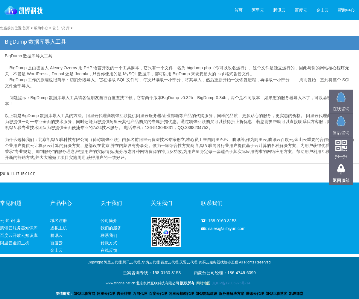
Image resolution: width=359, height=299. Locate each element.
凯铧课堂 (296, 294)
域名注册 (58, 220)
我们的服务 (111, 228)
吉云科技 (124, 294)
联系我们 (109, 235)
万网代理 (140, 294)
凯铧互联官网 (84, 294)
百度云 (301, 10)
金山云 (322, 10)
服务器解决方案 (232, 294)
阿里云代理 (106, 294)
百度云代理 (158, 294)
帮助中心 (346, 10)
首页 (238, 10)
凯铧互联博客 (276, 294)
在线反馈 (109, 250)
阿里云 (258, 10)
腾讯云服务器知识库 (19, 228)
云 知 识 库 (61, 28)
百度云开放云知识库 (19, 235)
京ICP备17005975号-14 (231, 283)
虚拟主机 (58, 228)
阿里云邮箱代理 (181, 294)
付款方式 (109, 242)
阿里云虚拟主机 (14, 242)
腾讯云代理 (255, 294)
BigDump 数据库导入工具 (179, 106)
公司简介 (109, 220)
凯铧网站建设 (206, 294)
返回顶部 (341, 180)
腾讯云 (279, 10)
